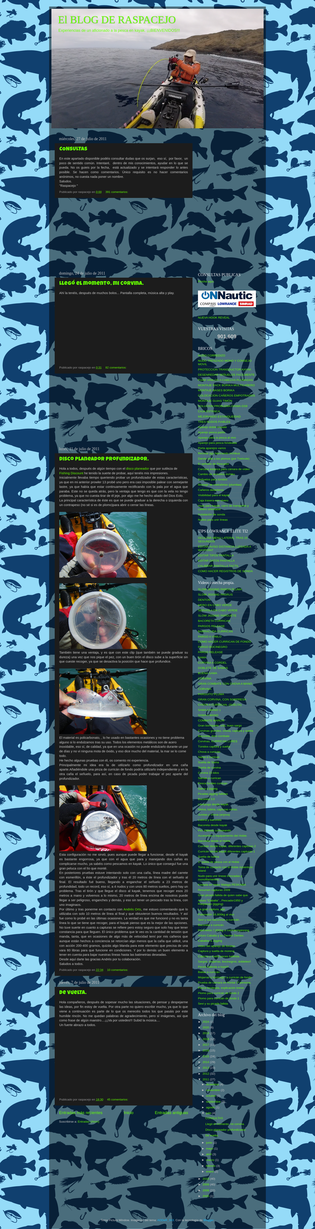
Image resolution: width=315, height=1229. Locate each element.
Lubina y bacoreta (209, 820)
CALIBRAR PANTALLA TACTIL (218, 566)
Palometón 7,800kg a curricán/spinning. (224, 930)
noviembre (213, 1090)
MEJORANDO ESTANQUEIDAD (219, 416)
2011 (206, 1079)
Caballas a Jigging (210, 940)
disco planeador (137, 468)
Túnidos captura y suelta (214, 746)
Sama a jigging (207, 788)
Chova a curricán (209, 751)
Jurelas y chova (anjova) (214, 814)
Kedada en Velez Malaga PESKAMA (222, 884)
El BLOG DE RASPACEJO (117, 19)
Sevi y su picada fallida (213, 1003)
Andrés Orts (132, 909)
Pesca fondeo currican (212, 783)
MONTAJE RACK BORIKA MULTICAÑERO (226, 385)
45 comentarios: (118, 1099)
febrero (211, 1165)
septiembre (214, 1101)
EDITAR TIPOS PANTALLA (216, 555)
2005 (206, 1196)
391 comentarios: (117, 192)
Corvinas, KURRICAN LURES (217, 741)
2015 (206, 1056)
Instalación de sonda (211, 514)
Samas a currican (209, 778)
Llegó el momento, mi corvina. (101, 283)
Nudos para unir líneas (213, 519)
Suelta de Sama (208, 762)
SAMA (202, 657)
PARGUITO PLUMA (211, 694)
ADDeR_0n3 (165, 1220)
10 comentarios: (118, 970)
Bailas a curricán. (209, 972)
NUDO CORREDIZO (211, 355)
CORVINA (204, 678)
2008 (206, 1190)
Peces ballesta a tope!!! (213, 966)
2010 (206, 1178)
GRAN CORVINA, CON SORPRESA (222, 699)
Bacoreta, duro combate (213, 736)
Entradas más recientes (80, 1112)
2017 (206, 1044)
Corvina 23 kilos (208, 772)
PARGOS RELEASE (211, 626)
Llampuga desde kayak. (213, 804)
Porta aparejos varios (212, 448)
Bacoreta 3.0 (206, 799)
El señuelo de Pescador (213, 464)
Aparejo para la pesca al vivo (217, 437)
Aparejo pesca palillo (211, 432)
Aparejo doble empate (212, 427)
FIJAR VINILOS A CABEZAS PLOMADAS (225, 380)
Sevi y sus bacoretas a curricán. (219, 919)
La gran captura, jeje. (212, 909)
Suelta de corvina (209, 767)
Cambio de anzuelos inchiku (216, 474)
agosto (211, 1107)
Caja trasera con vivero (213, 500)
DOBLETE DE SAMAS (213, 668)
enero (210, 1171)
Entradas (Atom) (88, 1121)
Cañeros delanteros (211, 490)
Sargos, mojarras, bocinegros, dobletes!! (224, 961)
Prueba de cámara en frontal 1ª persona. (224, 982)
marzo (210, 1160)
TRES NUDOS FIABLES (214, 421)
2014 (206, 1062)
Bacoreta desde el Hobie (214, 841)
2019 (206, 1033)
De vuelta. (73, 993)
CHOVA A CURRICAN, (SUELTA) (220, 704)
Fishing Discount (71, 473)
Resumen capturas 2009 (214, 890)
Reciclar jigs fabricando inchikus (219, 453)
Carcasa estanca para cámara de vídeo (224, 469)
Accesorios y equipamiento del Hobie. (222, 835)
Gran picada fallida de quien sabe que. (223, 895)
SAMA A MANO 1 (209, 710)
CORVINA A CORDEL (212, 662)
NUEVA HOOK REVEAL (214, 317)
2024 (206, 1021)
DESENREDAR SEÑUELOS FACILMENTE (226, 374)
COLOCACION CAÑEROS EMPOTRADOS (226, 395)
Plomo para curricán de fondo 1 (218, 998)
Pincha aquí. (206, 281)
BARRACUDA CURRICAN (215, 631)
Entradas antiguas (171, 1112)
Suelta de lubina (208, 856)
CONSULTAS (73, 149)
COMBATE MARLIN (211, 720)
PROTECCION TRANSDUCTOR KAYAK (224, 369)
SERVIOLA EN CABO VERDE (218, 610)
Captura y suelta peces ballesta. (219, 956)
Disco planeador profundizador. (104, 459)
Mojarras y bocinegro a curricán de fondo (225, 977)
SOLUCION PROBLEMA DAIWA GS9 (222, 406)
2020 (206, 1027)
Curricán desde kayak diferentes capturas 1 (226, 851)
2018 (206, 1039)
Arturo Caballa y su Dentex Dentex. (221, 935)
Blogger (208, 1220)
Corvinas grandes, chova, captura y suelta (225, 730)
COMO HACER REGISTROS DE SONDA (225, 571)
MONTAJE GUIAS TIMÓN (215, 400)
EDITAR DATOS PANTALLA (216, 560)
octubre (211, 1095)
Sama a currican (208, 757)
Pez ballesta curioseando (214, 830)
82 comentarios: (116, 367)
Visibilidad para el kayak (214, 495)
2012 (206, 1073)
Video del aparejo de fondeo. (217, 946)
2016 (206, 1050)
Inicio (128, 1112)
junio (209, 1142)
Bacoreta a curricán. (211, 925)
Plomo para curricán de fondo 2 (218, 993)
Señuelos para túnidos (212, 479)
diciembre (213, 1084)
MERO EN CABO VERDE (215, 605)
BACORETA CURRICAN (214, 620)
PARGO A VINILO (209, 636)
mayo (210, 1148)
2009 (206, 1184)
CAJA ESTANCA (209, 411)
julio (209, 1113)
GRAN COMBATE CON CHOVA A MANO (225, 683)
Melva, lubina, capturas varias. (218, 809)
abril (209, 1154)
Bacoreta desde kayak (212, 825)
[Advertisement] (123, 234)
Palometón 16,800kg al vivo (216, 914)
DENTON (204, 599)
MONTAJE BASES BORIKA (216, 390)
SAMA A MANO (208, 715)
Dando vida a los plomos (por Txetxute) (223, 458)
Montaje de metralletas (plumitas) (220, 484)
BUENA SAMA (207, 673)
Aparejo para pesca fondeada (217, 442)
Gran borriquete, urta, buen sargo (220, 725)
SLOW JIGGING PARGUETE (217, 615)
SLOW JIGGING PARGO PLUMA (220, 589)
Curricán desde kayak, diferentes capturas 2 (227, 846)
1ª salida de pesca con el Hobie (218, 862)
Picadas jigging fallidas (213, 793)
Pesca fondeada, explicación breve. (221, 987)
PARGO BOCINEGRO (212, 647)
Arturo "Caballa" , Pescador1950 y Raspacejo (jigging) (220, 902)
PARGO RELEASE (210, 652)
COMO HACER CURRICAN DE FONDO (224, 641)
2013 (206, 1067)
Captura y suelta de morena (216, 951)
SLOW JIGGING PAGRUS (215, 594)
